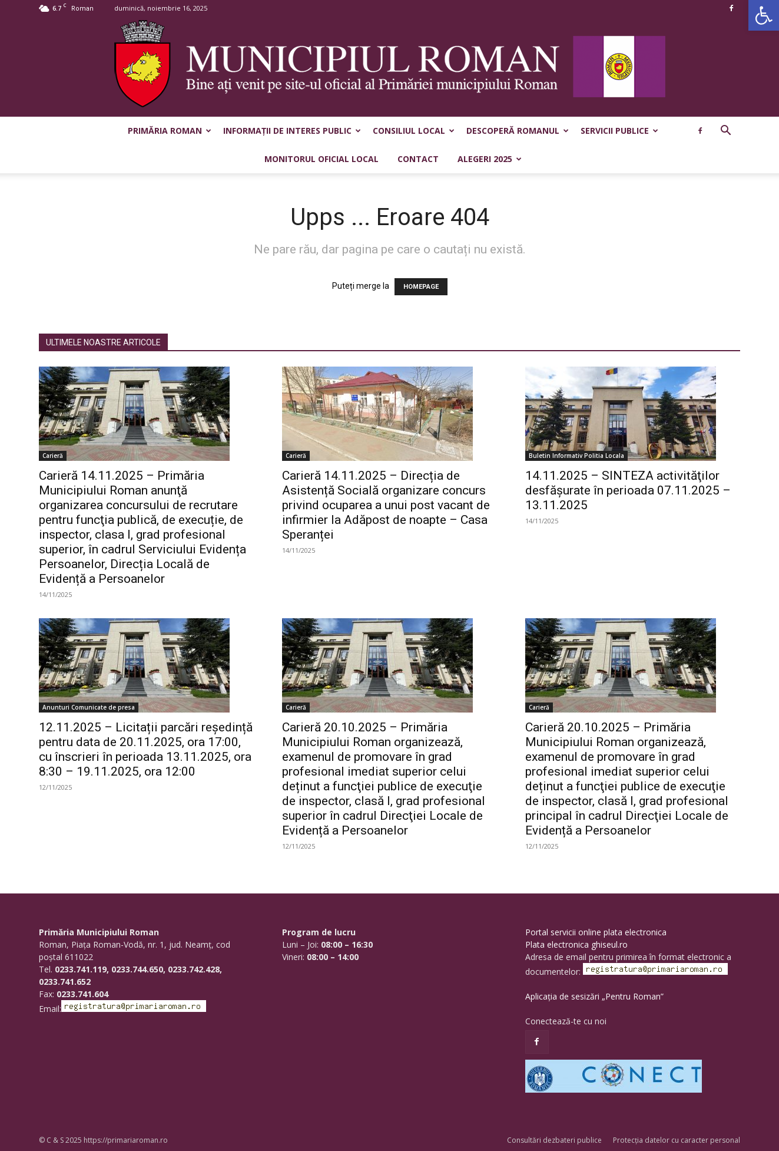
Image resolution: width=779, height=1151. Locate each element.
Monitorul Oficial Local (321, 158)
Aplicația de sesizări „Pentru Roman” (594, 996)
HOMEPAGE (421, 287)
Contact (418, 158)
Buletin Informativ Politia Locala (576, 455)
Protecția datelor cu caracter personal (676, 1140)
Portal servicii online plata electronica (596, 932)
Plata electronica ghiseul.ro (576, 944)
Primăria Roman (169, 130)
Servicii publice (619, 130)
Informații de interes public (292, 130)
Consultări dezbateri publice (554, 1140)
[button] (763, 15)
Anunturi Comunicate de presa (88, 707)
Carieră (52, 455)
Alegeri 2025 (490, 158)
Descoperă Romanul (517, 130)
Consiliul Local (414, 130)
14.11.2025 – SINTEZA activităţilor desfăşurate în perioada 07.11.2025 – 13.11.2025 (628, 490)
